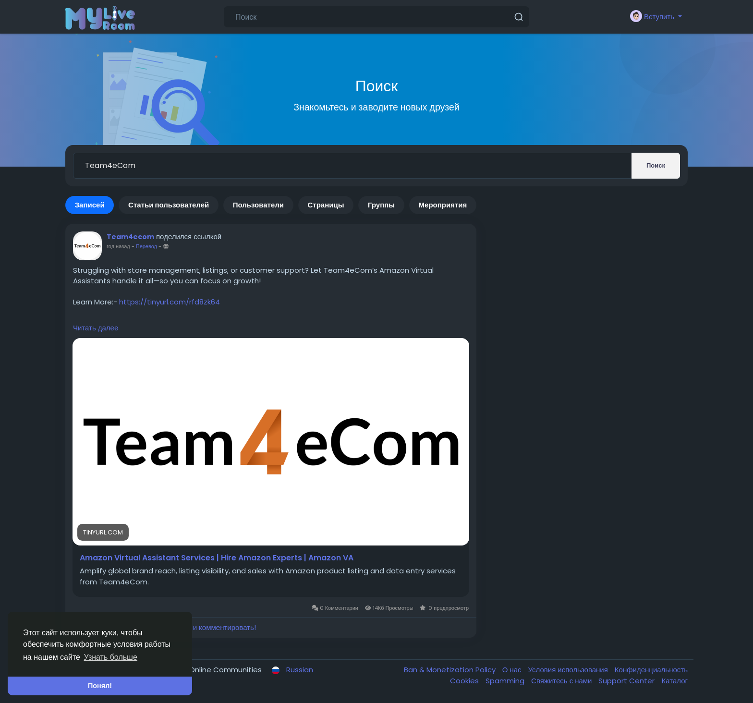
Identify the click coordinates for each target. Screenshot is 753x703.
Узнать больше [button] (110, 657)
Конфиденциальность (651, 670)
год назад (118, 246)
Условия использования (569, 670)
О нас (512, 670)
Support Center (627, 681)
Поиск (655, 165)
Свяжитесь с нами (562, 681)
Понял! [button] (100, 686)
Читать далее (95, 328)
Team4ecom (130, 237)
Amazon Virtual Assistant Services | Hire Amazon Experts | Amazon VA (216, 558)
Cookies (465, 681)
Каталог (674, 681)
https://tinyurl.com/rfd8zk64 (169, 302)
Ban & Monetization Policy (451, 670)
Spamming (506, 681)
